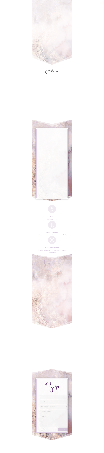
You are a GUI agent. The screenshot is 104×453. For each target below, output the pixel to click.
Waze (52, 216)
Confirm (63, 429)
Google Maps (52, 232)
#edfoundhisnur (52, 247)
